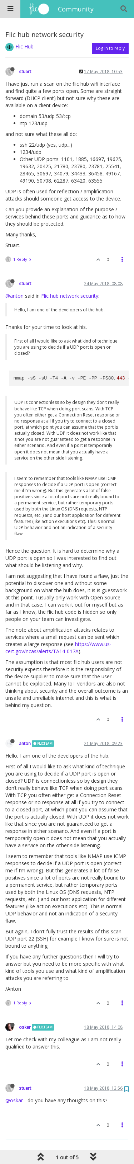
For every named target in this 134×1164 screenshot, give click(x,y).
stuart (25, 71)
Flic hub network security (69, 295)
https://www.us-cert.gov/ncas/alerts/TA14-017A (58, 648)
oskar (25, 1027)
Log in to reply (110, 48)
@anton (14, 295)
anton (25, 743)
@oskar (14, 1100)
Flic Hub (24, 46)
